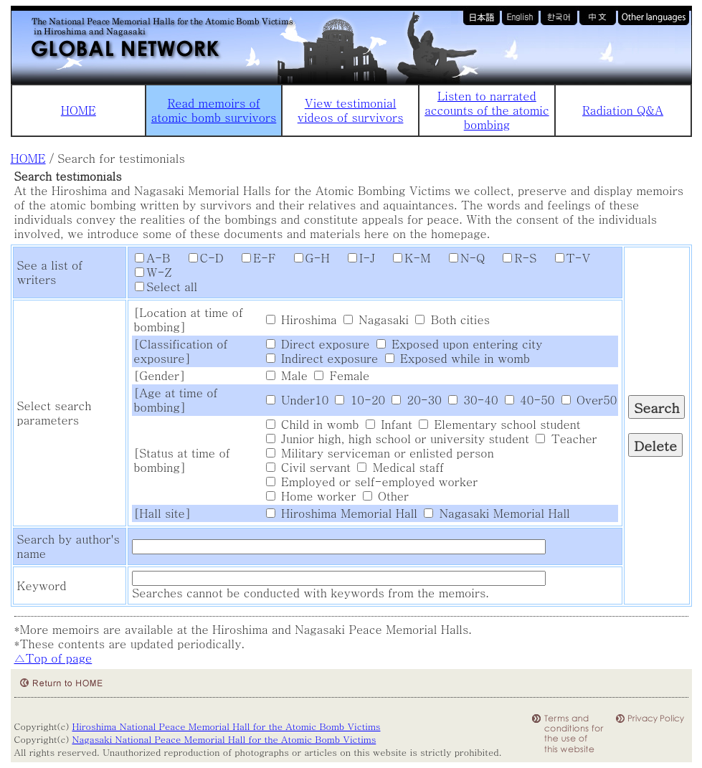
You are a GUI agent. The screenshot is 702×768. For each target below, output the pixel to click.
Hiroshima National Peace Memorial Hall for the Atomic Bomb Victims (226, 726)
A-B (152, 258)
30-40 (473, 400)
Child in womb (312, 424)
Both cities (452, 319)
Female (341, 375)
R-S (512, 258)
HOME (78, 110)
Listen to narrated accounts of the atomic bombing (486, 110)
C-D (199, 258)
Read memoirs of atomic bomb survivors (214, 110)
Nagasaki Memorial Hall (496, 513)
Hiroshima (301, 319)
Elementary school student (499, 424)
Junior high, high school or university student (397, 438)
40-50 (529, 400)
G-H (305, 258)
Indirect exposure (322, 358)
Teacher (566, 438)
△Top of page (53, 658)
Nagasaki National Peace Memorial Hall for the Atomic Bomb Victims (224, 739)
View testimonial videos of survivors (351, 110)
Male (287, 375)
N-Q (460, 258)
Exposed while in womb (457, 358)
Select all (166, 286)
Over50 (589, 400)
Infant (389, 424)
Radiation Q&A (622, 110)
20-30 (416, 400)
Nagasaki (376, 319)
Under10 (297, 400)
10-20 (359, 400)
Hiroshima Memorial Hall (341, 513)
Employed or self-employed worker (372, 481)
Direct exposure (318, 344)
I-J (354, 258)
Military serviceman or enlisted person (380, 453)
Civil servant (308, 467)
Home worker (311, 496)
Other (386, 496)
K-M (404, 258)
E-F (251, 258)
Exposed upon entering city (459, 344)
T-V (566, 258)
